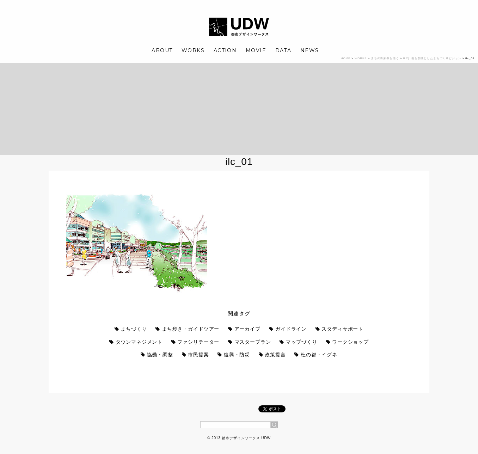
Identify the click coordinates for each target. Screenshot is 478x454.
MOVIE (256, 50)
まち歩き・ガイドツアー (190, 329)
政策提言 (275, 354)
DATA (283, 50)
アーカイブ (247, 329)
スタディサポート (342, 329)
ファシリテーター (198, 342)
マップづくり (301, 342)
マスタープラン (252, 342)
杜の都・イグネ (319, 354)
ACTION (225, 50)
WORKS (193, 50)
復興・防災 (237, 354)
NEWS (309, 50)
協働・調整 (160, 354)
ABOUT (162, 50)
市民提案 (198, 354)
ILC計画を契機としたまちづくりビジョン (432, 58)
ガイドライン (291, 329)
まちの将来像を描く (385, 58)
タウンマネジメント (139, 342)
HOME (345, 58)
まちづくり (134, 329)
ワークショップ (350, 342)
